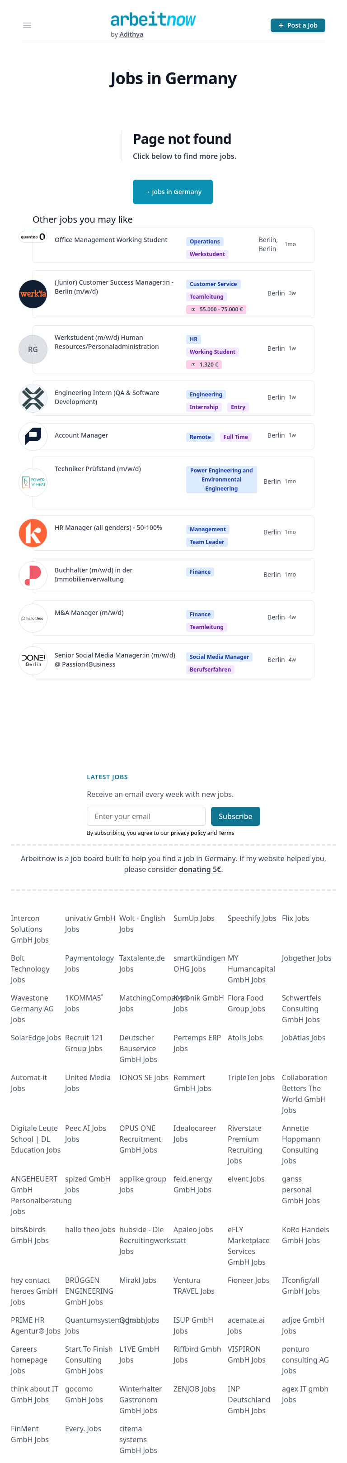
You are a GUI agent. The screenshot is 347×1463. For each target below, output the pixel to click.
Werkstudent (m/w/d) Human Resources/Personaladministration (107, 342)
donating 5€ (200, 869)
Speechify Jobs (252, 918)
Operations (205, 241)
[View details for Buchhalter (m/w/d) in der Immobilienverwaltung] (33, 575)
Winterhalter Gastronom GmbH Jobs (140, 1399)
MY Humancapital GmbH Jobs (251, 969)
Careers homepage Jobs (29, 1360)
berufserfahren (210, 669)
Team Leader (207, 542)
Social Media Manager (219, 657)
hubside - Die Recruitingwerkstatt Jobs (152, 1240)
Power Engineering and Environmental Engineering (221, 479)
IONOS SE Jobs (144, 1077)
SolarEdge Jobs (36, 1038)
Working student (212, 352)
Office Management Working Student (111, 239)
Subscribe (236, 816)
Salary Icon (193, 309)
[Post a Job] (298, 25)
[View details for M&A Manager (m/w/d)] (33, 618)
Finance (200, 572)
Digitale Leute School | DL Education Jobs (36, 1139)
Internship (204, 407)
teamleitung (207, 296)
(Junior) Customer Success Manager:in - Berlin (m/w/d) (114, 286)
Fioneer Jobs (248, 1280)
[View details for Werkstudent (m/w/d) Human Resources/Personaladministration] (33, 349)
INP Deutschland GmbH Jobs (249, 1399)
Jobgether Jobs (307, 958)
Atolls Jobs (245, 1038)
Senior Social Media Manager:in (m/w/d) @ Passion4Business (115, 659)
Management (208, 529)
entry (238, 407)
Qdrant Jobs (139, 1320)
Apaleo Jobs (193, 1229)
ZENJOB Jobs (195, 1389)
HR (193, 339)
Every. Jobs (83, 1429)
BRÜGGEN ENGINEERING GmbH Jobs (89, 1291)
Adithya (131, 34)
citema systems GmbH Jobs (138, 1439)
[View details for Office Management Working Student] (33, 245)
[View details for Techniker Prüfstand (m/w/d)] (33, 482)
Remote (200, 437)
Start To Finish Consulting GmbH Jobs (89, 1360)
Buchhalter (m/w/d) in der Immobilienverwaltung (93, 574)
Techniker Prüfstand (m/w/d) (98, 468)
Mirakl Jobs (137, 1280)
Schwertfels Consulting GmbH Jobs (301, 1009)
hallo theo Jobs (90, 1229)
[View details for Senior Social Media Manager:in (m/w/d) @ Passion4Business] (33, 660)
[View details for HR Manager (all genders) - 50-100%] (33, 533)
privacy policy (188, 833)
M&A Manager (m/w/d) (89, 612)
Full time (236, 437)
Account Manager (81, 435)
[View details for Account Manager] (33, 436)
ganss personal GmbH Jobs (301, 1190)
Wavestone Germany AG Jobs (32, 1009)
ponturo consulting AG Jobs (305, 1360)
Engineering (206, 394)
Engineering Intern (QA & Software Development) (107, 397)
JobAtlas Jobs (303, 1038)
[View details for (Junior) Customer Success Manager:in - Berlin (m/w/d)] (33, 294)
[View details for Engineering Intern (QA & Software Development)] (33, 398)
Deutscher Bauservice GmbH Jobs (138, 1048)
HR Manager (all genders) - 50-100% (108, 527)
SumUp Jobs (194, 918)
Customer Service (213, 284)
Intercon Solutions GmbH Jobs (30, 929)
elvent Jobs (246, 1179)
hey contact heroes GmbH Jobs (34, 1291)
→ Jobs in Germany (173, 191)
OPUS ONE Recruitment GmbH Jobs (140, 1139)
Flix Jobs (295, 918)
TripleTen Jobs (251, 1077)
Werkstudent (207, 254)
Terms (226, 833)
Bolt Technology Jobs (30, 969)
